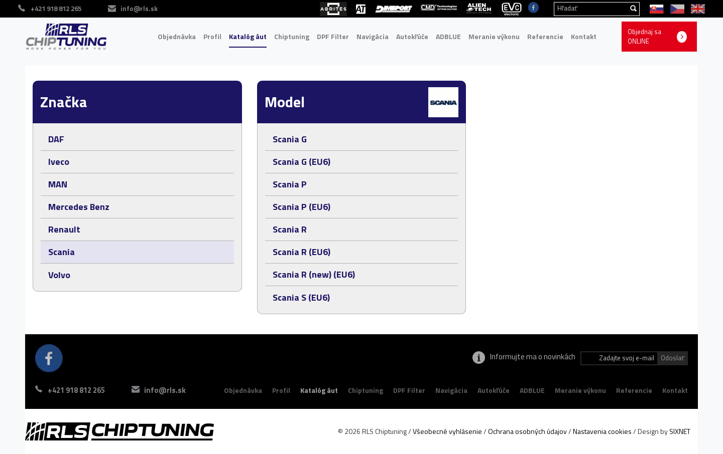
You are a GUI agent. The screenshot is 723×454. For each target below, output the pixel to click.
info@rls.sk (165, 390)
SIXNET (679, 431)
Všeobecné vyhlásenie (447, 431)
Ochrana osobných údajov (527, 431)
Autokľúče (412, 36)
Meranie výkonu (494, 36)
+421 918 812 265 (76, 390)
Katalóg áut (248, 36)
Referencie (545, 36)
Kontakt (583, 36)
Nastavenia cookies (602, 431)
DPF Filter (333, 36)
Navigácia (372, 36)
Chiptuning (291, 36)
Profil (212, 36)
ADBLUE (448, 36)
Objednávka (177, 36)
